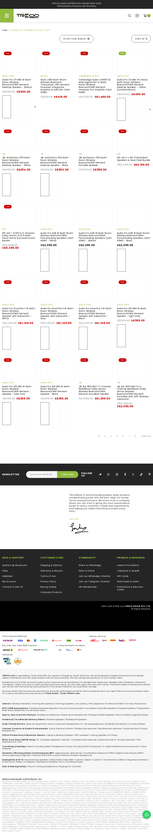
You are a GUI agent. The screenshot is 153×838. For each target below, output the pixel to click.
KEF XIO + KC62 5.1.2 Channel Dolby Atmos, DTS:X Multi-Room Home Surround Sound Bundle (18, 237)
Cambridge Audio (89, 75)
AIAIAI (67, 781)
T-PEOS (80, 822)
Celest (70, 790)
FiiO (83, 796)
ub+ (113, 824)
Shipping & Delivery (51, 565)
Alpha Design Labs (107, 781)
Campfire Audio (41, 790)
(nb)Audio (7, 781)
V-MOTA (62, 826)
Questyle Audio (18, 815)
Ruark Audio (125, 815)
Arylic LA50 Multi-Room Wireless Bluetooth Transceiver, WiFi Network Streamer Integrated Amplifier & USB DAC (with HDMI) (55, 86)
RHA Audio (88, 815)
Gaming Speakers (65, 703)
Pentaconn (111, 811)
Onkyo (117, 809)
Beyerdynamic (9, 788)
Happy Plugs (49, 798)
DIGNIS (136, 792)
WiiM (79, 828)
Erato (36, 796)
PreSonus (65, 813)
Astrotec (19, 783)
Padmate (38, 811)
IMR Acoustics (23, 800)
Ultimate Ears (123, 824)
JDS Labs (120, 800)
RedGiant (76, 815)
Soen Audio (60, 820)
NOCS (31, 809)
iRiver (34, 800)
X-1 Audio (96, 828)
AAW (24, 781)
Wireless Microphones (86, 728)
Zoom (17, 830)
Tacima (89, 822)
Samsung (17, 818)
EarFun (52, 794)
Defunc (93, 792)
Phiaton (135, 811)
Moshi (87, 807)
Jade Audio (67, 800)
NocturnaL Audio (44, 809)
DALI (60, 792)
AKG (82, 781)
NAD (124, 807)
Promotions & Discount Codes (130, 588)
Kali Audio (26, 803)
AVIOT (64, 785)
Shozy (123, 818)
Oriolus (5, 811)
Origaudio (141, 809)
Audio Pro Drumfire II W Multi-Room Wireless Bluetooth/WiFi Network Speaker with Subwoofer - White (19, 313)
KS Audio (92, 803)
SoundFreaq (134, 820)
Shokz (105, 818)
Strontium (50, 822)
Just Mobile (8, 803)
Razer (67, 815)
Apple (136, 781)
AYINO (71, 785)
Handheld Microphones (110, 728)
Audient (60, 783)
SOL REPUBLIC (74, 820)
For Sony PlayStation (136, 703)
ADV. (61, 781)
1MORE (17, 781)
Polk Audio (43, 813)
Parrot (70, 811)
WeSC (5, 828)
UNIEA (146, 824)
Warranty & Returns (51, 570)
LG (15, 805)
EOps (24, 796)
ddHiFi (85, 792)
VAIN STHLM (73, 826)
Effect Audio (131, 794)
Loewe (40, 805)
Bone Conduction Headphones (63, 724)
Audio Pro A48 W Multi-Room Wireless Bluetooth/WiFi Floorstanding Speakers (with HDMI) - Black (133, 237)
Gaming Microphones (43, 703)
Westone (31, 828)
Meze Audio (44, 807)
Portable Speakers (55, 719)
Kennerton (58, 803)
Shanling (95, 818)
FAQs (5, 570)
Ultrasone (136, 824)
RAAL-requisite (35, 815)
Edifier (120, 794)
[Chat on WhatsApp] (147, 814)
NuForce (75, 809)
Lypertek (74, 805)
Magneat (92, 805)
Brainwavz (114, 788)
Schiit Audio (62, 818)
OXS (30, 811)
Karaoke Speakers (108, 708)
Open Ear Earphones (36, 724)
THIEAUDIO (22, 824)
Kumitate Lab (105, 803)
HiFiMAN (97, 798)
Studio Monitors (131, 728)
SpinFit (20, 822)
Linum (33, 805)
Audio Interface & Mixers (61, 728)
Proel (90, 813)
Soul (111, 820)
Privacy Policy (48, 581)
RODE (108, 815)
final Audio (91, 796)
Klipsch (76, 803)
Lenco (144, 803)
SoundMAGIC (9, 822)
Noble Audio (21, 809)
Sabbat (136, 815)
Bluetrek (59, 788)
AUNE (44, 785)
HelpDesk (7, 576)
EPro (30, 796)
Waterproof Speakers (76, 719)
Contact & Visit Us (12, 587)
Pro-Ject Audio (78, 813)
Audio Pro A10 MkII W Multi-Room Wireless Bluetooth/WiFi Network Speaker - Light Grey (132, 312)
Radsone (48, 815)
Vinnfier (122, 826)
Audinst (69, 783)
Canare (54, 790)
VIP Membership (88, 587)
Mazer (5, 807)
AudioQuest (8, 785)
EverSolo (67, 796)
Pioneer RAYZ (17, 813)
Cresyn (37, 792)
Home (5, 30)
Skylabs (36, 820)
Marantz (103, 805)
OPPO (124, 809)
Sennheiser (83, 818)
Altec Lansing (124, 781)
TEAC (127, 822)
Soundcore (121, 820)
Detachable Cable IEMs (61, 759)
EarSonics (80, 794)
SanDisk (28, 818)
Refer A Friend (87, 570)
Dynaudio (42, 794)
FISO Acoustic (121, 796)
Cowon (5, 792)
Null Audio (86, 809)
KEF (119, 153)
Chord (89, 790)
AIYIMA (75, 781)
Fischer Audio (106, 796)
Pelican (87, 811)
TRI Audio (63, 824)
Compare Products (137, 15)
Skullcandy (11, 820)
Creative (28, 792)
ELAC (140, 794)
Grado (38, 798)
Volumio (144, 826)
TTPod (90, 824)
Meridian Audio (29, 807)
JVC (17, 803)
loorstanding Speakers (37, 759)
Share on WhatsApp (90, 565)
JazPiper (105, 800)
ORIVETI (14, 811)
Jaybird (89, 800)
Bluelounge (35, 788)
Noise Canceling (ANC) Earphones (84, 746)
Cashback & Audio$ (128, 570)
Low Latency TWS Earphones (90, 703)
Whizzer (72, 828)
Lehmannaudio (131, 803)
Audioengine (121, 783)
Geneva (29, 798)
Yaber (123, 828)
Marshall (113, 805)
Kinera (68, 803)
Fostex (5, 798)
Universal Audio (27, 826)
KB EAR (43, 803)
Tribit (83, 824)
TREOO (54, 824)
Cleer (97, 790)
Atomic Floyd (38, 783)
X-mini (106, 828)
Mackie (82, 805)
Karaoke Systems (127, 708)
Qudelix (6, 815)
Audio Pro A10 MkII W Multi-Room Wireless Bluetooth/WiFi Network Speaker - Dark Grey (17, 390)
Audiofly (134, 783)
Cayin (63, 790)
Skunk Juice (25, 820)
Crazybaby (16, 792)
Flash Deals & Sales (128, 581)
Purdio (120, 813)
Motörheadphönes (101, 807)
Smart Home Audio (36, 710)
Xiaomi (114, 828)
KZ (115, 803)
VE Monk (98, 826)
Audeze (50, 783)
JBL (4, 153)
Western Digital (17, 828)
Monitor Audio (66, 807)
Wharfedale (43, 828)
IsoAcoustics (45, 800)
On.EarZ (108, 809)
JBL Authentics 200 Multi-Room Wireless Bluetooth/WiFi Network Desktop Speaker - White (16, 161)
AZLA (78, 785)
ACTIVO (31, 781)
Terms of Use (48, 576)
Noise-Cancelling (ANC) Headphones (46, 746)
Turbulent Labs (102, 824)
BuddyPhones (142, 788)
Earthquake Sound (95, 794)
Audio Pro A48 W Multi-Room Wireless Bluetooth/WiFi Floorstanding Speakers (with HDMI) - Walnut (95, 237)
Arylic (44, 75)
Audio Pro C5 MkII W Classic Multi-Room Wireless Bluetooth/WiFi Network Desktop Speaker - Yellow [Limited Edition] (132, 84)
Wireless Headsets (21, 703)
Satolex (50, 818)
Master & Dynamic (128, 805)
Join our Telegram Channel (94, 581)
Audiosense (21, 785)
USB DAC (65, 739)
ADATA (54, 781)
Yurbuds (142, 828)
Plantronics (31, 813)
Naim (144, 807)
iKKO (12, 800)
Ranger (58, 815)
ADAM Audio (43, 781)
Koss (84, 803)
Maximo (143, 805)
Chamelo (80, 790)
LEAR (120, 803)
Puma (112, 813)
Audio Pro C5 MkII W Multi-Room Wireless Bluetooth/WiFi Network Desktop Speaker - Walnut (17, 83)
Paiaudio (48, 811)
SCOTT (73, 818)
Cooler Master (140, 790)
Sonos (98, 820)
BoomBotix (70, 788)
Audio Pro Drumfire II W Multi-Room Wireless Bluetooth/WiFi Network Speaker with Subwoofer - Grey (57, 313)
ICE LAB (140, 798)
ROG (115, 815)
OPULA (131, 809)
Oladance (98, 809)
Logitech (49, 805)
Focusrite (141, 796)
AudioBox (109, 783)
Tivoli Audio (43, 824)
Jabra (56, 800)
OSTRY (23, 811)
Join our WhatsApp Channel (94, 576)
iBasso (131, 798)
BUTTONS (6, 790)
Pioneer (5, 813)
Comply (127, 790)
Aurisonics (54, 785)
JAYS (97, 800)
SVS (66, 822)
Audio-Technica (94, 783)
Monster (78, 807)
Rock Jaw (99, 815)
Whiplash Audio (58, 828)
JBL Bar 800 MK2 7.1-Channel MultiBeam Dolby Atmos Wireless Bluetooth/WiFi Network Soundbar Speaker (95, 390)
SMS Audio (47, 820)
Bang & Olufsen (101, 785)
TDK (121, 822)
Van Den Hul (87, 826)
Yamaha (131, 828)
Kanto (36, 803)
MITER (54, 807)
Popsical (54, 813)
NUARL (67, 809)
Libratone (23, 805)
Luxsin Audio (61, 805)
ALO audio (91, 781)
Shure (130, 818)
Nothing (58, 809)
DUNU (33, 794)
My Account (9, 581)
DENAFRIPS (118, 792)
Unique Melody (9, 826)
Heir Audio (80, 798)
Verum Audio (110, 826)
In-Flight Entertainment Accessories (121, 746)
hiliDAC (105, 798)
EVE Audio (56, 796)
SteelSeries (37, 822)
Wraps (87, 828)
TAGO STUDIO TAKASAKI (106, 822)
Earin (59, 794)
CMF (103, 790)
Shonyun (113, 818)
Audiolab (144, 783)
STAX (28, 822)
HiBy (89, 798)
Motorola (116, 807)
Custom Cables (83, 759)
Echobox (111, 794)
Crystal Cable (49, 792)
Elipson (5, 796)
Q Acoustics (131, 813)
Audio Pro (8, 75)
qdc (141, 813)
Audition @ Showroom (14, 565)
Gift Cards (123, 576)
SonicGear (87, 820)
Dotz (26, 794)
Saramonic (39, 818)
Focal (133, 796)
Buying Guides (48, 587)
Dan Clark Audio (72, 792)
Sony (105, 820)
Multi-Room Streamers (13, 710)
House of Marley (119, 798)
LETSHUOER (7, 805)
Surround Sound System (71, 708)
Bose (79, 788)
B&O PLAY (86, 785)
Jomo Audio (139, 800)
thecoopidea (8, 824)
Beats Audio (116, 785)
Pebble (78, 811)
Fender (76, 796)
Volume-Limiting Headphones (42, 766)
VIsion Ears (133, 826)
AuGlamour (34, 785)
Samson (6, 818)
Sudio (59, 822)
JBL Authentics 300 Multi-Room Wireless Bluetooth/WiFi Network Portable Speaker (93, 161)
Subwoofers (143, 708)
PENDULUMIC (98, 811)
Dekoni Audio (104, 792)
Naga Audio (134, 807)
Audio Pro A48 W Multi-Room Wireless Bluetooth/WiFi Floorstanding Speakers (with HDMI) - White (57, 237)
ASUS (27, 783)
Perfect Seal (124, 811)
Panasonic (60, 811)
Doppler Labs (16, 794)
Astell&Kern (7, 783)
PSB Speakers (101, 813)
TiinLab (32, 824)
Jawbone (79, 800)
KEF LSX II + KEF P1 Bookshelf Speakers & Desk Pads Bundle (133, 159)
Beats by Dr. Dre (132, 785)
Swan (72, 822)
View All (146, 436)
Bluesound (48, 788)
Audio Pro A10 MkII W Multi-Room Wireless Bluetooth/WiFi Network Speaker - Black (55, 390)
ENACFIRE (15, 796)
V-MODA (52, 826)
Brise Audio (127, 788)
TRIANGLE (74, 824)
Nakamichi (7, 809)
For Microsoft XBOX (115, 703)
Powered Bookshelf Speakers (43, 708)
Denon (128, 792)
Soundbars (91, 708)
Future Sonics (17, 798)
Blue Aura (23, 788)
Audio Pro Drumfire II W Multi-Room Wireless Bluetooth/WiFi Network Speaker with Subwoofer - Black (95, 313)
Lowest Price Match (128, 565)
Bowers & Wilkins (92, 788)
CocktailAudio (114, 790)
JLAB (129, 800)
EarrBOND (68, 794)
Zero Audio (7, 830)
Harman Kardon (65, 798)
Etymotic (45, 796)
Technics (136, 822)
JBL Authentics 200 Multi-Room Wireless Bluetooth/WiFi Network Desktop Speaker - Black (54, 161)
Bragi (105, 788)
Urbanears (41, 826)
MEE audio (15, 807)
